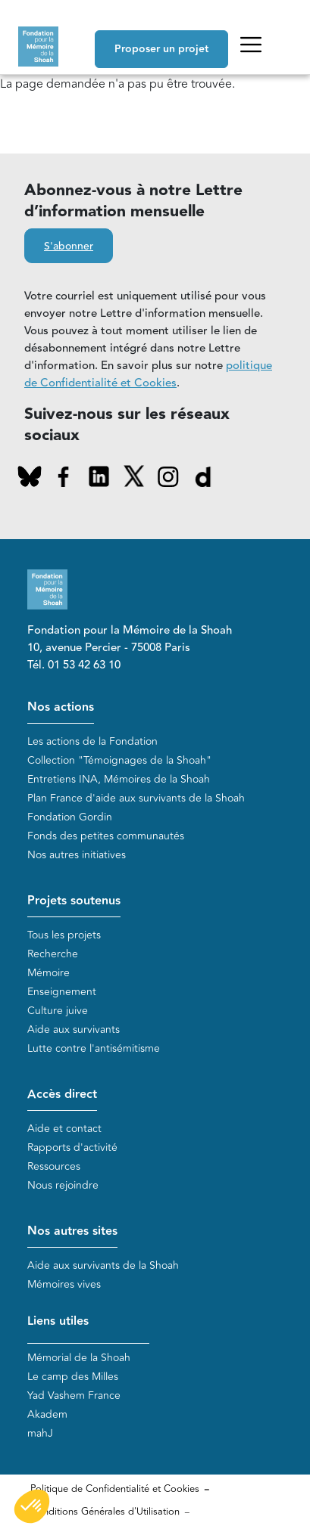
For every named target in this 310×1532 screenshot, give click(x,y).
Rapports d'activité (72, 1147)
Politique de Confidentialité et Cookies (114, 1488)
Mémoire (48, 973)
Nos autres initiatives (76, 855)
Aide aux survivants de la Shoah (103, 1265)
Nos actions (60, 707)
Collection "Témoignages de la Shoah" (119, 760)
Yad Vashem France (74, 1395)
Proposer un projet (161, 49)
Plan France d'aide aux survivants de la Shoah (136, 798)
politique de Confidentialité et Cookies (148, 374)
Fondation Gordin (69, 817)
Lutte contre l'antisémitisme (93, 1048)
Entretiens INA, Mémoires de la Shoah (118, 779)
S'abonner (68, 246)
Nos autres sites (72, 1231)
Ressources (53, 1166)
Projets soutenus (74, 901)
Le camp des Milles (72, 1377)
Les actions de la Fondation (92, 741)
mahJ (40, 1433)
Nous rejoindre (63, 1185)
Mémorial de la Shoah (78, 1358)
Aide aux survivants (73, 1029)
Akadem (47, 1414)
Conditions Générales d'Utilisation (105, 1511)
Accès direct (62, 1094)
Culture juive (57, 1011)
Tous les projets (64, 935)
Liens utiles (58, 1321)
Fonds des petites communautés (105, 836)
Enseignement (61, 992)
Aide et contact (64, 1129)
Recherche (52, 954)
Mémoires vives (64, 1284)
